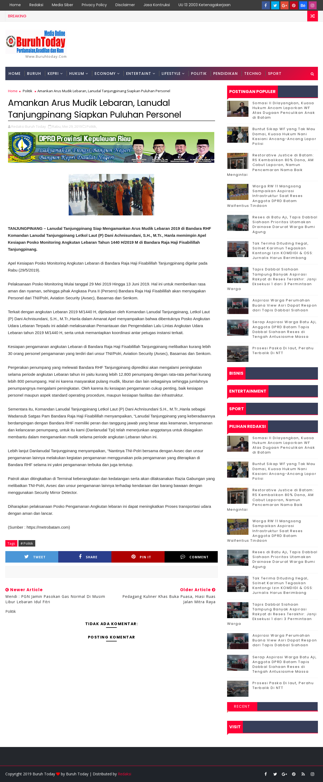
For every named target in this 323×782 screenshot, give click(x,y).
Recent (242, 706)
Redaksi (36, 4)
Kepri (53, 73)
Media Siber (62, 4)
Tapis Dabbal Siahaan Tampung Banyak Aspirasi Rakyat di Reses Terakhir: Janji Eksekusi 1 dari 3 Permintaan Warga (272, 279)
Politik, (92, 126)
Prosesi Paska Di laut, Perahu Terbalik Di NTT (283, 350)
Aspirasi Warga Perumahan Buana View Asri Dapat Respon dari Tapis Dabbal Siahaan (284, 305)
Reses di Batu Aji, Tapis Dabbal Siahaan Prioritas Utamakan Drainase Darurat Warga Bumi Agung (285, 224)
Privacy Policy (94, 4)
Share (88, 556)
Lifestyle (171, 73)
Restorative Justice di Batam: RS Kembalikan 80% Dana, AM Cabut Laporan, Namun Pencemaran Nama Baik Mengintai (270, 165)
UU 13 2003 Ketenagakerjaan (204, 4)
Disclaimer (125, 4)
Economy (105, 73)
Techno (253, 73)
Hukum (76, 73)
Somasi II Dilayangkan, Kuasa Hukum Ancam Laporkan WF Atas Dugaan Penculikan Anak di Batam (283, 110)
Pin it (141, 556)
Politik (199, 73)
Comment (194, 556)
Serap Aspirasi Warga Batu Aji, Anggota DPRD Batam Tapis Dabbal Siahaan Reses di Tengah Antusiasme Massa (284, 329)
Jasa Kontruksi (156, 4)
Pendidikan (225, 73)
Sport (275, 73)
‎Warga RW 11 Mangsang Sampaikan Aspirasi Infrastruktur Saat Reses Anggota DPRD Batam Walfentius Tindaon (265, 196)
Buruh (34, 73)
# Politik (27, 543)
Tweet (35, 556)
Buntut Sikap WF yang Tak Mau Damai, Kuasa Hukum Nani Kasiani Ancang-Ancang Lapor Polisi (284, 136)
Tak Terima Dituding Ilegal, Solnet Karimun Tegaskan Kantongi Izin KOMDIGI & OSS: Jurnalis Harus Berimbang (282, 251)
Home (15, 4)
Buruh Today (77, 773)
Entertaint (138, 73)
